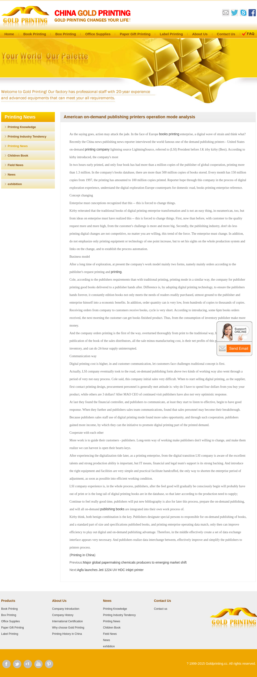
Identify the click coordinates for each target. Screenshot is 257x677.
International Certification (67, 621)
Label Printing (171, 34)
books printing (169, 134)
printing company (97, 149)
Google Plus (28, 664)
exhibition (15, 184)
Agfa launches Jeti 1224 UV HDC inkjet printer (110, 570)
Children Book (18, 155)
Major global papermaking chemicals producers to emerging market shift (134, 562)
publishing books (112, 509)
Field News (15, 165)
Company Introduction (65, 608)
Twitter (17, 664)
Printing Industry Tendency (27, 136)
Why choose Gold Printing (68, 627)
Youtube (38, 664)
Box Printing (65, 34)
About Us (200, 34)
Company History (62, 615)
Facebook (6, 664)
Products (8, 601)
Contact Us (226, 34)
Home (9, 34)
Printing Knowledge (22, 127)
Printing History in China (67, 633)
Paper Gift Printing (135, 34)
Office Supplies (97, 34)
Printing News (18, 146)
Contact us (160, 608)
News (12, 174)
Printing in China (82, 555)
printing (116, 272)
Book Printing (34, 34)
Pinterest (49, 664)
